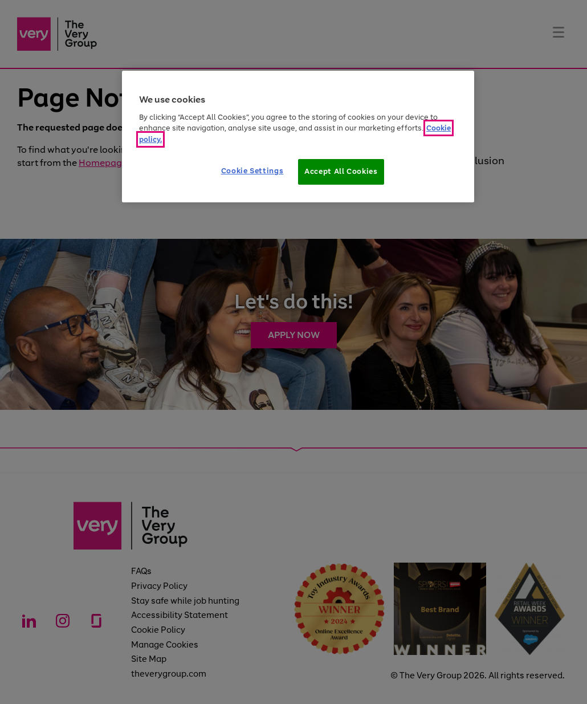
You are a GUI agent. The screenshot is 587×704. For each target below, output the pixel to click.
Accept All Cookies (341, 171)
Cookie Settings (252, 170)
